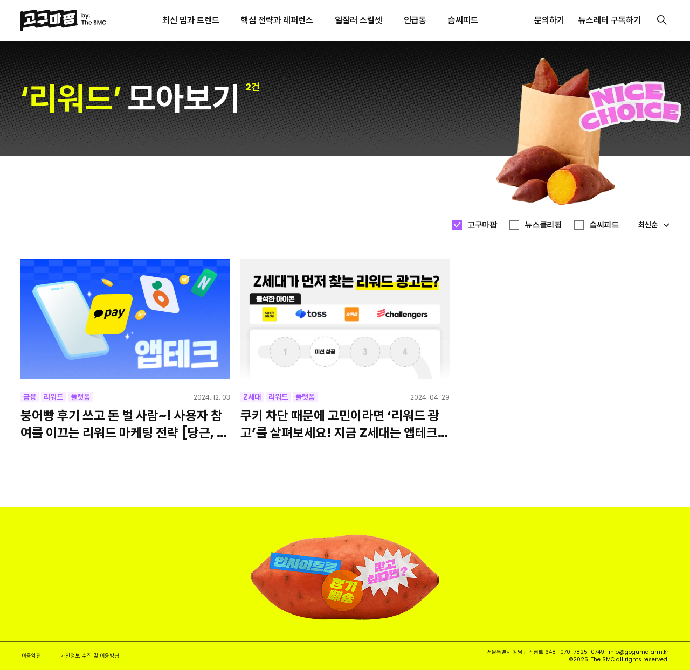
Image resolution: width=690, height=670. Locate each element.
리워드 (53, 397)
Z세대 (252, 397)
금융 (29, 397)
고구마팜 (481, 224)
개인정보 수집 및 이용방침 (90, 656)
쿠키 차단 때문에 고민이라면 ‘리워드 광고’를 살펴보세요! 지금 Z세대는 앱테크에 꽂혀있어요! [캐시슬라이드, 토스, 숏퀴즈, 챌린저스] (344, 424)
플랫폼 (80, 397)
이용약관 (31, 656)
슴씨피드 (603, 224)
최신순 (654, 224)
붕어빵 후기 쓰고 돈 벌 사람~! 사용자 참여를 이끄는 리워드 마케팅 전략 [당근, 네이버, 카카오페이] (124, 424)
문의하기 (549, 20)
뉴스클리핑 (543, 224)
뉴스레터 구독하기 (609, 20)
